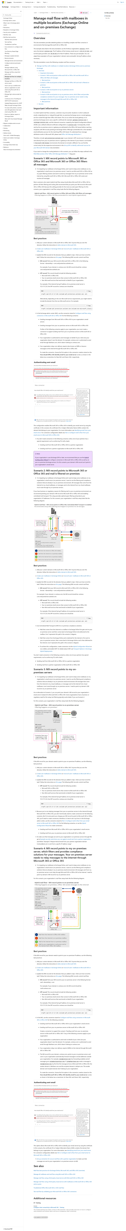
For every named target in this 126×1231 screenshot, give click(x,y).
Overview (41, 70)
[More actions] (90, 12)
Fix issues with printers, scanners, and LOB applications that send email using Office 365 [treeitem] (13, 110)
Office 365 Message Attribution (71, 134)
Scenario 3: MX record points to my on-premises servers (57, 89)
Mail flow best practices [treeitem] (11, 39)
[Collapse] (21, 11)
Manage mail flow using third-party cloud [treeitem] (12, 73)
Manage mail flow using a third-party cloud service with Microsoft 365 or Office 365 (59, 1178)
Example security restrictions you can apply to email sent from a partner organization (65, 839)
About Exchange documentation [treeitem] (11, 149)
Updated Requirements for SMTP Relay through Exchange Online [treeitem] (13, 104)
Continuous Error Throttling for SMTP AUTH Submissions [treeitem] (13, 100)
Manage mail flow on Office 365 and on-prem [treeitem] (13, 82)
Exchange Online (44, 12)
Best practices (46, 80)
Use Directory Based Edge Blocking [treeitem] (11, 52)
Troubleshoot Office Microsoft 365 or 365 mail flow (49, 1188)
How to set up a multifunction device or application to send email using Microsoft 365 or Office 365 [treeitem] (12, 89)
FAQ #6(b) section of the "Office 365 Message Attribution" (51, 154)
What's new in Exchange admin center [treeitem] (11, 24)
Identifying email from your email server (79, 1150)
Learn (35, 12)
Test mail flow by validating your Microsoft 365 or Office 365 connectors (55, 1191)
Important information (47, 73)
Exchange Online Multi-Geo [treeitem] (10, 145)
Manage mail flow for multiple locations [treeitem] (13, 77)
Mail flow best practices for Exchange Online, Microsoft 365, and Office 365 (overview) (59, 1170)
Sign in (122, 2)
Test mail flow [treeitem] (8, 42)
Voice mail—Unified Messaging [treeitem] (11, 135)
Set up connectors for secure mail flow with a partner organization (56, 1159)
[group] (66, 309)
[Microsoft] (3, 2)
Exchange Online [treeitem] (7, 18)
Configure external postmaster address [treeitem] (13, 64)
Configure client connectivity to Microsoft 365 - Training (49, 1207)
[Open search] (118, 2)
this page (58, 257)
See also (41, 104)
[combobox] (11, 15)
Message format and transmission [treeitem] (13, 60)
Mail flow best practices (57, 12)
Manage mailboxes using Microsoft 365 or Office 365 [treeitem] (12, 68)
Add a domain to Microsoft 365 (67, 245)
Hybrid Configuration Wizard (81, 646)
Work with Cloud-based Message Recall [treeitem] (13, 120)
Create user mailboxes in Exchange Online (49, 249)
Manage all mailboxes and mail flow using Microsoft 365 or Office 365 (54, 1174)
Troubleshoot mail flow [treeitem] (11, 44)
